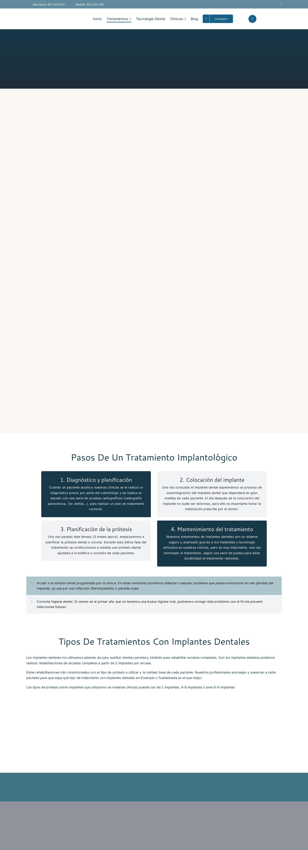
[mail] (281, 4)
